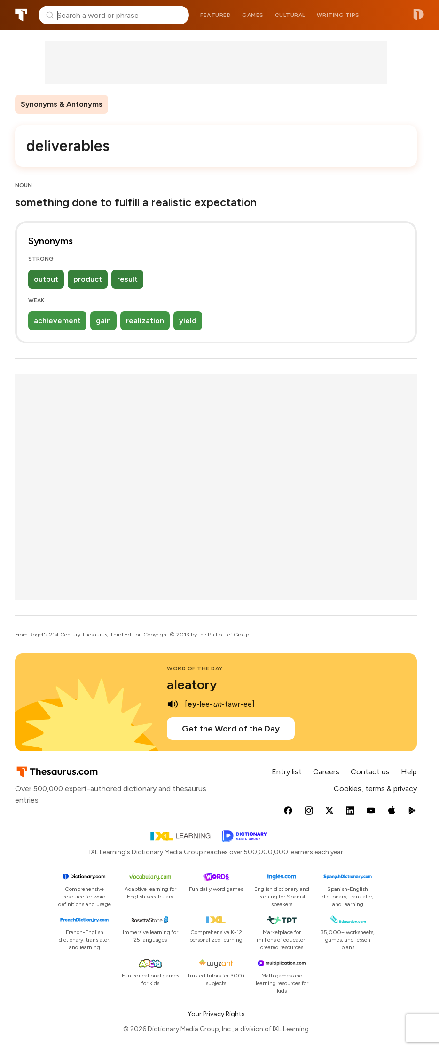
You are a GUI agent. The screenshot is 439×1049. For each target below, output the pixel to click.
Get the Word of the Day (231, 728)
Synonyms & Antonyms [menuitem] (61, 104)
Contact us (370, 771)
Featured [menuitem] (215, 15)
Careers (326, 771)
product (87, 279)
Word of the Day (195, 668)
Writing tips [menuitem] (338, 15)
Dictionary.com (418, 15)
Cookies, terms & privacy (375, 788)
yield (187, 320)
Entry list (287, 771)
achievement (57, 320)
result (127, 279)
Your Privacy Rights (216, 1014)
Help (409, 771)
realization (145, 320)
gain (103, 320)
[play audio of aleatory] (172, 704)
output (46, 279)
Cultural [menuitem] (290, 15)
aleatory (192, 684)
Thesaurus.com (21, 15)
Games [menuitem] (253, 15)
